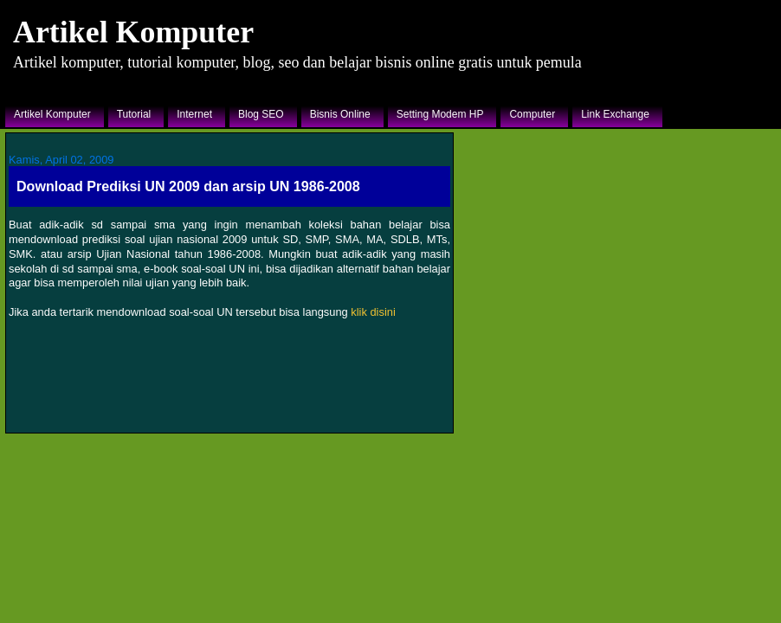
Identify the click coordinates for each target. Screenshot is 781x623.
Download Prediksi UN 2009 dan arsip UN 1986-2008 (188, 186)
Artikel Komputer (133, 32)
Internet (194, 114)
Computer (532, 114)
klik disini (373, 311)
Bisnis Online (340, 114)
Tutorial (134, 114)
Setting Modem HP (440, 114)
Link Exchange (615, 114)
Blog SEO (261, 114)
